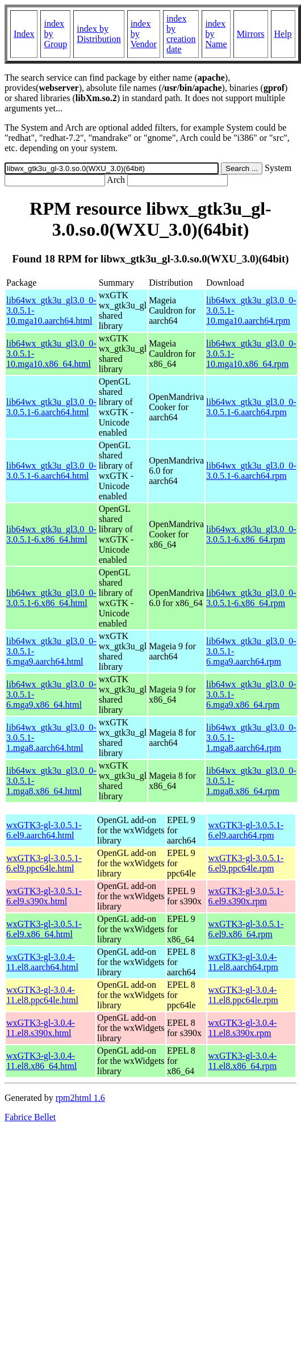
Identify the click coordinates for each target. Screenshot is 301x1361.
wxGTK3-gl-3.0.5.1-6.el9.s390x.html (44, 896)
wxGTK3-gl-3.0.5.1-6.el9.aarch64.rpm (245, 830)
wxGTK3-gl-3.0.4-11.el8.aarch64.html (42, 962)
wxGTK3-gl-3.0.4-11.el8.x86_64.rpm (242, 1061)
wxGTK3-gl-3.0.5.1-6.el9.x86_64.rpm (245, 929)
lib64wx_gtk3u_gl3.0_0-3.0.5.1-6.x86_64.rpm (251, 534)
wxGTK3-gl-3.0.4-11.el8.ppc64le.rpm (243, 995)
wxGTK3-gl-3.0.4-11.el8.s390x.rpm (242, 1028)
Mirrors (251, 34)
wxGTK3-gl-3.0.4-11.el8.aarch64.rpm (243, 962)
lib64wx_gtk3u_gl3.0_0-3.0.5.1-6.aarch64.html (51, 407)
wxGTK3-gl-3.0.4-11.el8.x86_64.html (41, 1061)
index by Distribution (98, 34)
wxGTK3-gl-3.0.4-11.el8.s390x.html (40, 1028)
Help (283, 34)
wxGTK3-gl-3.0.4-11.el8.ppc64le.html (42, 995)
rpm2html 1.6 (80, 1098)
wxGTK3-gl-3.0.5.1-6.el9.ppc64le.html (44, 863)
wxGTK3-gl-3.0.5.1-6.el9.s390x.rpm (245, 896)
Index (24, 34)
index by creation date (181, 34)
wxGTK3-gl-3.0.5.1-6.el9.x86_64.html (44, 929)
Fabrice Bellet (30, 1117)
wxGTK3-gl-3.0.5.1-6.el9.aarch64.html (44, 830)
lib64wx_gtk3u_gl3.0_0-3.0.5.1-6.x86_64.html (51, 534)
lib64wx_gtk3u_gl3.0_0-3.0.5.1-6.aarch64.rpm (251, 407)
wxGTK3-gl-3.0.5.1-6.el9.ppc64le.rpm (245, 863)
